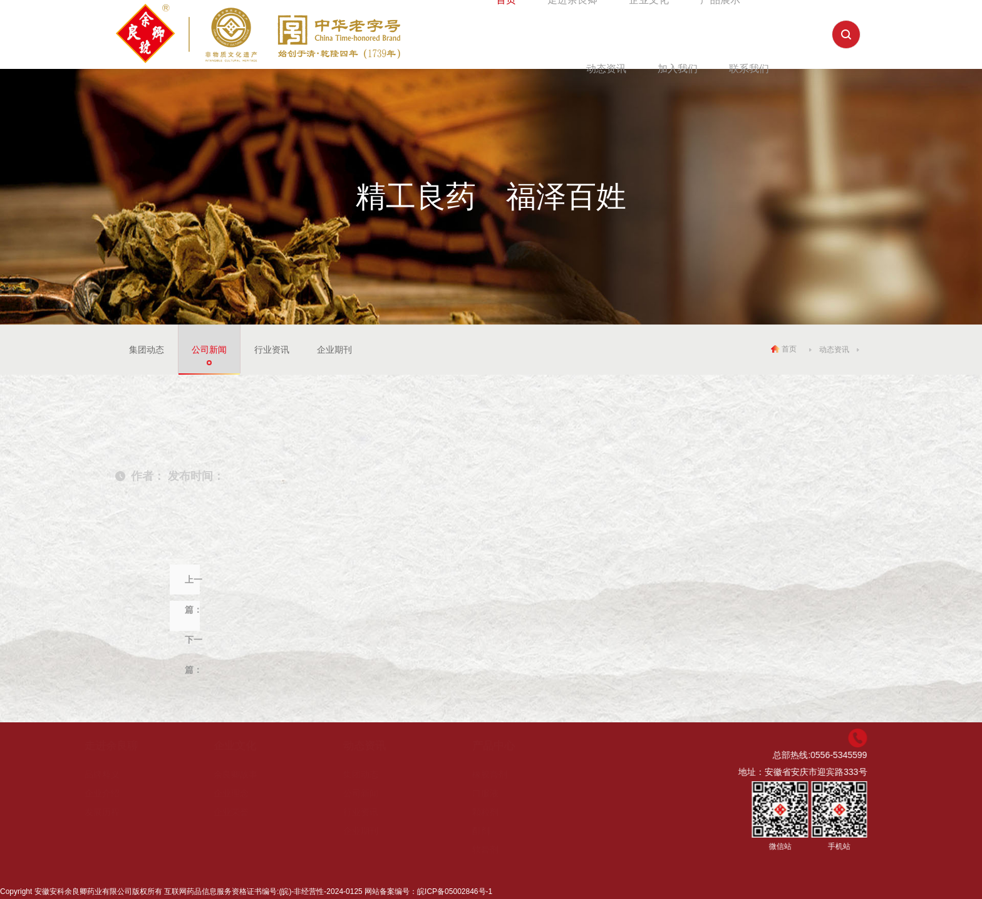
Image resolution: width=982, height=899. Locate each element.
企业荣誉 (245, 812)
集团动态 (146, 350)
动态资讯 (606, 68)
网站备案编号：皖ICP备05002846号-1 (428, 891)
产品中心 (508, 746)
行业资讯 (271, 350)
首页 (784, 349)
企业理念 (245, 793)
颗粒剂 (500, 812)
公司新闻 (209, 350)
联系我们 (749, 68)
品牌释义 (116, 774)
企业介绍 (116, 793)
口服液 (500, 793)
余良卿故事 (250, 774)
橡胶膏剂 (504, 774)
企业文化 (249, 746)
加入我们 (678, 68)
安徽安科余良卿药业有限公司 (83, 891)
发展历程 (116, 812)
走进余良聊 (125, 746)
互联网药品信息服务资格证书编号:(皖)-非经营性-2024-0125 (263, 891)
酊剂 (495, 831)
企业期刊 (334, 350)
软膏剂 (500, 849)
